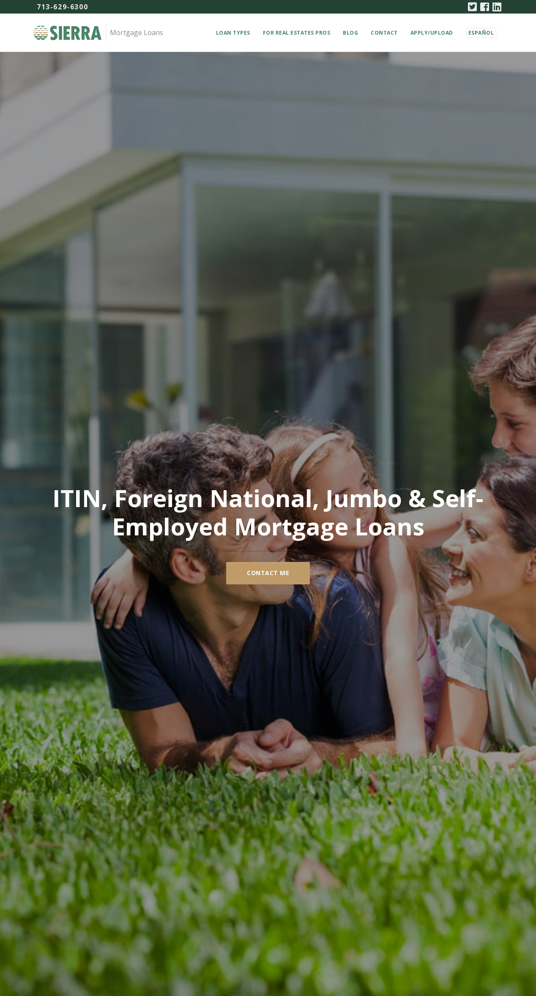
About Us (268, 841)
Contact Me (268, 227)
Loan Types (233, 32)
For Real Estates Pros (297, 32)
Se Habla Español (268, 821)
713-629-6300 (62, 6)
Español (481, 32)
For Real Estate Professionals (208, 923)
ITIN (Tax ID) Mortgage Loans (188, 573)
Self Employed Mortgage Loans (188, 395)
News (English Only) (286, 923)
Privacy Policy (342, 923)
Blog (350, 32)
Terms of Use (390, 923)
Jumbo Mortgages (348, 573)
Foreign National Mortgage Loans (348, 401)
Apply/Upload (431, 32)
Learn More (188, 443)
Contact (384, 32)
